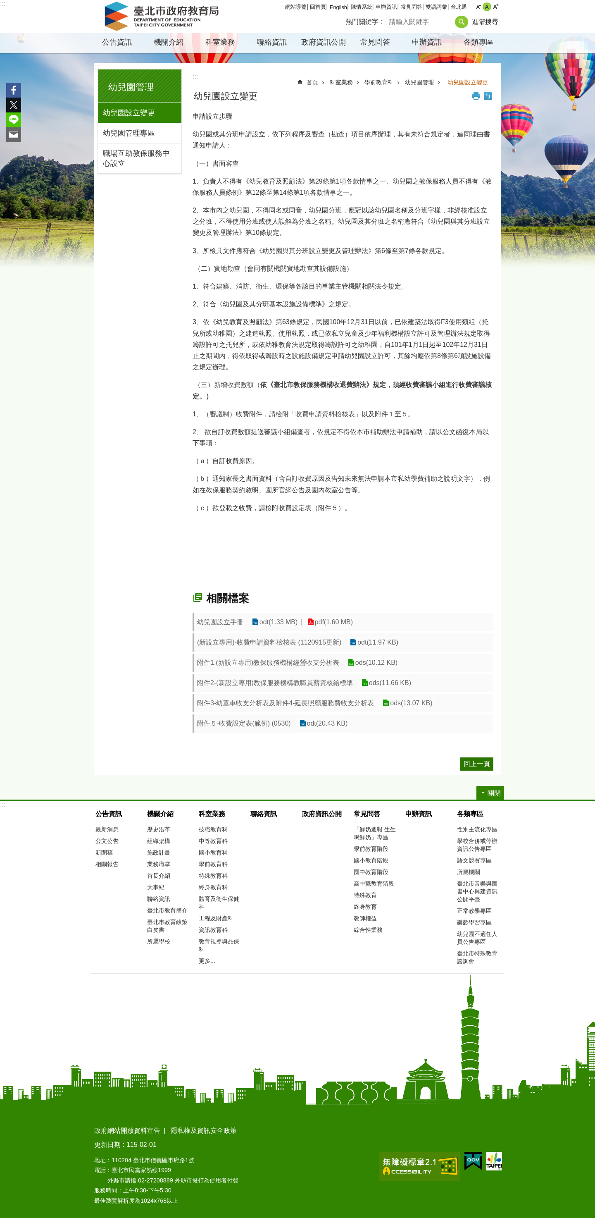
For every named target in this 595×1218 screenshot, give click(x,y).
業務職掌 (158, 864)
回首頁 (318, 7)
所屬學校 (158, 941)
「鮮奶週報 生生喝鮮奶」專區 (375, 833)
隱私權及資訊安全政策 (204, 1130)
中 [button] (487, 6)
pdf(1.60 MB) (333, 622)
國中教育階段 (371, 872)
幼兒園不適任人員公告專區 (477, 938)
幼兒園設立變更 (129, 113)
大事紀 (155, 887)
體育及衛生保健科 (219, 903)
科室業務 (220, 42)
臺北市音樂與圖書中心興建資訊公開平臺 (477, 891)
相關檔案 (227, 598)
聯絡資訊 (272, 42)
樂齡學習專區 (474, 922)
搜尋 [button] (461, 22)
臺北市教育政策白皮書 (167, 926)
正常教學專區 (474, 911)
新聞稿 (104, 852)
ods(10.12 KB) (376, 662)
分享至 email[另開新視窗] (13, 134)
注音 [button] (488, 96)
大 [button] (495, 6)
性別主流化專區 (477, 829)
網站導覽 (296, 7)
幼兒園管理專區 (129, 133)
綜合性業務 (368, 930)
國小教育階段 (371, 860)
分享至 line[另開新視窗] (13, 119)
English (338, 7)
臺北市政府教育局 (163, 16)
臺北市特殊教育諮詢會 (477, 957)
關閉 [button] (494, 793)
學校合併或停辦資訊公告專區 (477, 845)
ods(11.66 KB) (390, 682)
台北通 (459, 7)
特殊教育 (365, 895)
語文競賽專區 (474, 860)
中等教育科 (213, 841)
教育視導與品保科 (219, 945)
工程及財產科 (216, 918)
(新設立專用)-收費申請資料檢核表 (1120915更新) (269, 642)
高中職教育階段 (374, 883)
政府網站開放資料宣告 (127, 1130)
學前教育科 (378, 82)
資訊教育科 (213, 930)
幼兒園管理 (131, 87)
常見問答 (411, 7)
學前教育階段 (371, 848)
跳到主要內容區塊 (4, 4)
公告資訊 (117, 42)
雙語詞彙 (436, 7)
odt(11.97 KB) (377, 642)
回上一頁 (477, 763)
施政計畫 (158, 852)
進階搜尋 (485, 21)
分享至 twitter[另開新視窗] (13, 105)
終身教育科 (213, 887)
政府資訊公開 (323, 42)
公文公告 (107, 841)
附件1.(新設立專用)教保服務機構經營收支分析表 (268, 662)
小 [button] (478, 6)
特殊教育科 (213, 875)
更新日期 (107, 1144)
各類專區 (478, 42)
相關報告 (107, 864)
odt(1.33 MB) (278, 622)
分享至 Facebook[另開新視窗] (13, 90)
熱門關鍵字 (361, 21)
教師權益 (365, 918)
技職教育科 (213, 829)
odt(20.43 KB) (327, 723)
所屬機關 (468, 872)
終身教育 (365, 906)
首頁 (312, 82)
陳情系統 (361, 7)
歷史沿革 (158, 829)
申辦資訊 (386, 7)
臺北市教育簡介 (167, 910)
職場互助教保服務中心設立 (136, 158)
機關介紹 (168, 42)
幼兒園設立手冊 (220, 622)
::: (2, 3)
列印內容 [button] (476, 96)
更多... (207, 961)
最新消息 (107, 829)
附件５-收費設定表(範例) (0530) (244, 723)
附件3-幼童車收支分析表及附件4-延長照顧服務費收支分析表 (285, 703)
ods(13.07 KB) (411, 703)
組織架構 (158, 841)
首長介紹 (158, 875)
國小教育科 (213, 852)
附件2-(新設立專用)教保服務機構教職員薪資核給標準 (275, 682)
